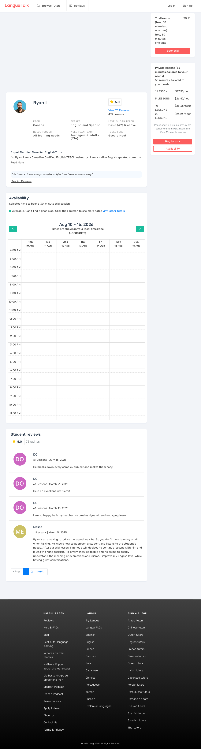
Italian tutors (135, 670)
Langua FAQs (94, 627)
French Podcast (53, 694)
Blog (46, 634)
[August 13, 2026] (83, 244)
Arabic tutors (135, 620)
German (90, 656)
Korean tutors (136, 684)
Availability (173, 148)
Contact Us (50, 722)
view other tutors (114, 211)
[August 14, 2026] (101, 244)
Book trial (173, 50)
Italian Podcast (52, 701)
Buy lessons (173, 141)
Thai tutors (134, 727)
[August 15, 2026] (118, 244)
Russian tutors (136, 706)
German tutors (137, 656)
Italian (89, 663)
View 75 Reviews (118, 110)
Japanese (92, 670)
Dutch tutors (135, 634)
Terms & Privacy (53, 729)
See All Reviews (21, 181)
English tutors (136, 642)
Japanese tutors (138, 677)
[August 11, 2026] (47, 244)
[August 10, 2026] (30, 244)
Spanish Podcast (53, 686)
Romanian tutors (138, 699)
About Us (49, 715)
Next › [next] (41, 571)
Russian (90, 699)
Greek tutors (135, 663)
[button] (17, 162)
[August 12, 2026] (65, 244)
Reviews (48, 620)
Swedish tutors (137, 720)
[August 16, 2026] (136, 244)
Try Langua (92, 620)
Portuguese (93, 684)
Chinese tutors (137, 627)
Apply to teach (52, 708)
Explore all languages (98, 706)
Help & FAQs (51, 627)
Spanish (90, 634)
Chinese (90, 677)
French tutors (136, 649)
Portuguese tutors (139, 692)
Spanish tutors (137, 713)
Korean (90, 692)
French (90, 649)
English (90, 642)
